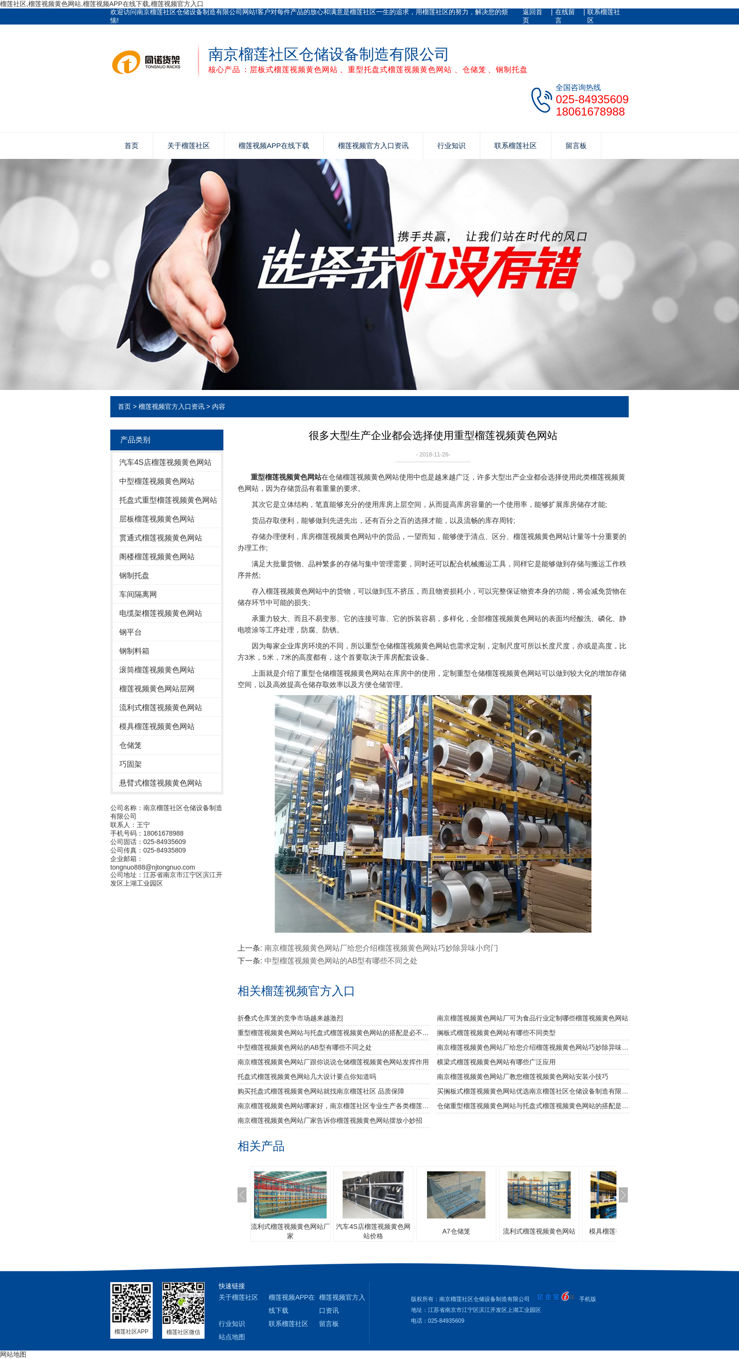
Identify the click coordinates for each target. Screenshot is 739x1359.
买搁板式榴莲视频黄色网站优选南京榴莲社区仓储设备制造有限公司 (533, 1091)
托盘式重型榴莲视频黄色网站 (168, 500)
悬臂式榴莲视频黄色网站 (160, 783)
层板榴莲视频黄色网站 (157, 519)
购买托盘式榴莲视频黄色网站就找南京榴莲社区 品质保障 (321, 1091)
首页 (131, 145)
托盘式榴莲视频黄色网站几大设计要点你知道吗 (307, 1076)
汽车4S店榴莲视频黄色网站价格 (373, 1231)
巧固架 (130, 764)
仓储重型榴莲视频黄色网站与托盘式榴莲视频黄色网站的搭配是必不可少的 (533, 1106)
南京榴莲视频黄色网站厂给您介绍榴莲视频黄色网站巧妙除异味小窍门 (381, 948)
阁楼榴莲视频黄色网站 (157, 557)
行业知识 (451, 145)
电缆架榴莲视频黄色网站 (160, 613)
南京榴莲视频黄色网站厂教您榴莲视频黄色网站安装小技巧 (522, 1076)
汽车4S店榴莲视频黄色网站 (165, 462)
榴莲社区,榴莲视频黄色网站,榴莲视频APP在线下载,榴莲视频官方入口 (102, 4)
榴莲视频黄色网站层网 (157, 689)
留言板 (576, 145)
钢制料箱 (134, 651)
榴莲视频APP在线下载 (273, 145)
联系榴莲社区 (603, 16)
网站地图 (13, 1354)
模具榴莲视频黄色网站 (157, 726)
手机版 (587, 1299)
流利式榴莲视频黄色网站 (160, 708)
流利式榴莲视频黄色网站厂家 (290, 1231)
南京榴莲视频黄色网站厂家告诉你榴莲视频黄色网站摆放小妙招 (330, 1120)
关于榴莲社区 (188, 145)
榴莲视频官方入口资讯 (373, 145)
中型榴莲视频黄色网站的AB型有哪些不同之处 (341, 961)
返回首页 (532, 16)
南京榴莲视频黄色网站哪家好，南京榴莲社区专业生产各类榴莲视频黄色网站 (333, 1106)
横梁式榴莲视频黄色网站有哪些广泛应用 (496, 1062)
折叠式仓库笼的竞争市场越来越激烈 (290, 1018)
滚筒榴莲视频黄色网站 (157, 670)
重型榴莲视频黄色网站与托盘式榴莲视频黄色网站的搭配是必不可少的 (333, 1032)
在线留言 (565, 16)
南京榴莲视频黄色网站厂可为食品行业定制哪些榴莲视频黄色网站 (532, 1018)
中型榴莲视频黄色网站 (157, 481)
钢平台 (130, 632)
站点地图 (232, 1337)
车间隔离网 (138, 594)
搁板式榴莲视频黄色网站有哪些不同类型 (496, 1032)
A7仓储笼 (456, 1231)
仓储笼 (130, 745)
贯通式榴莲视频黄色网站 (160, 538)
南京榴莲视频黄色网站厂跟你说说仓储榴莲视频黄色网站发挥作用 (333, 1062)
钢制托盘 (134, 576)
